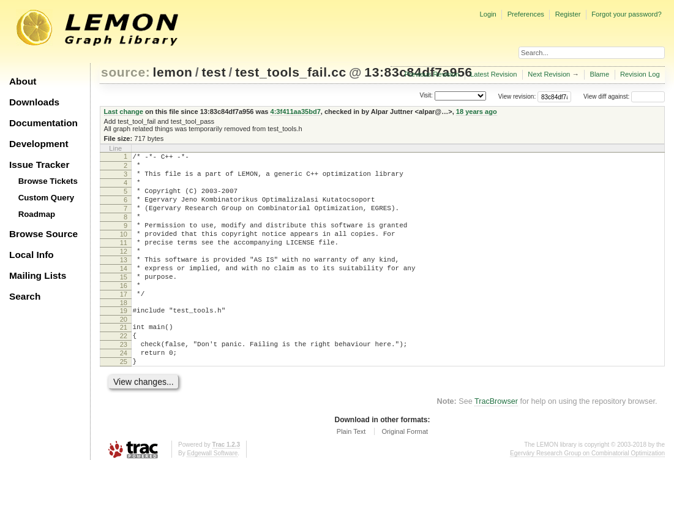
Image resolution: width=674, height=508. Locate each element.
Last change (123, 111)
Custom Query (46, 197)
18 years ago (476, 111)
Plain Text (351, 473)
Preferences (525, 14)
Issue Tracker (39, 164)
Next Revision (549, 74)
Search (24, 296)
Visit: (426, 96)
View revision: (517, 96)
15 (123, 302)
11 (123, 261)
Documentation (43, 123)
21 (123, 360)
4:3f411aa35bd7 (296, 111)
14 (123, 292)
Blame (599, 74)
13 (123, 282)
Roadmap (37, 214)
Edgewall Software (212, 495)
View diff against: (624, 96)
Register (568, 14)
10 (123, 250)
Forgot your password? (626, 14)
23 (123, 381)
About (22, 81)
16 (123, 313)
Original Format (404, 473)
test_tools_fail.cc (290, 72)
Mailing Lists (37, 275)
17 (123, 323)
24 (123, 391)
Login (487, 14)
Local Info (31, 254)
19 (123, 342)
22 (123, 370)
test (213, 72)
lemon (173, 72)
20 (123, 352)
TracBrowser (496, 443)
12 (123, 271)
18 (123, 334)
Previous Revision (432, 74)
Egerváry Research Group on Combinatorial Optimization (587, 495)
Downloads (34, 102)
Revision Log (640, 74)
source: (125, 72)
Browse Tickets (48, 181)
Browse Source (43, 234)
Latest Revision (493, 74)
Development (39, 143)
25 (123, 402)
